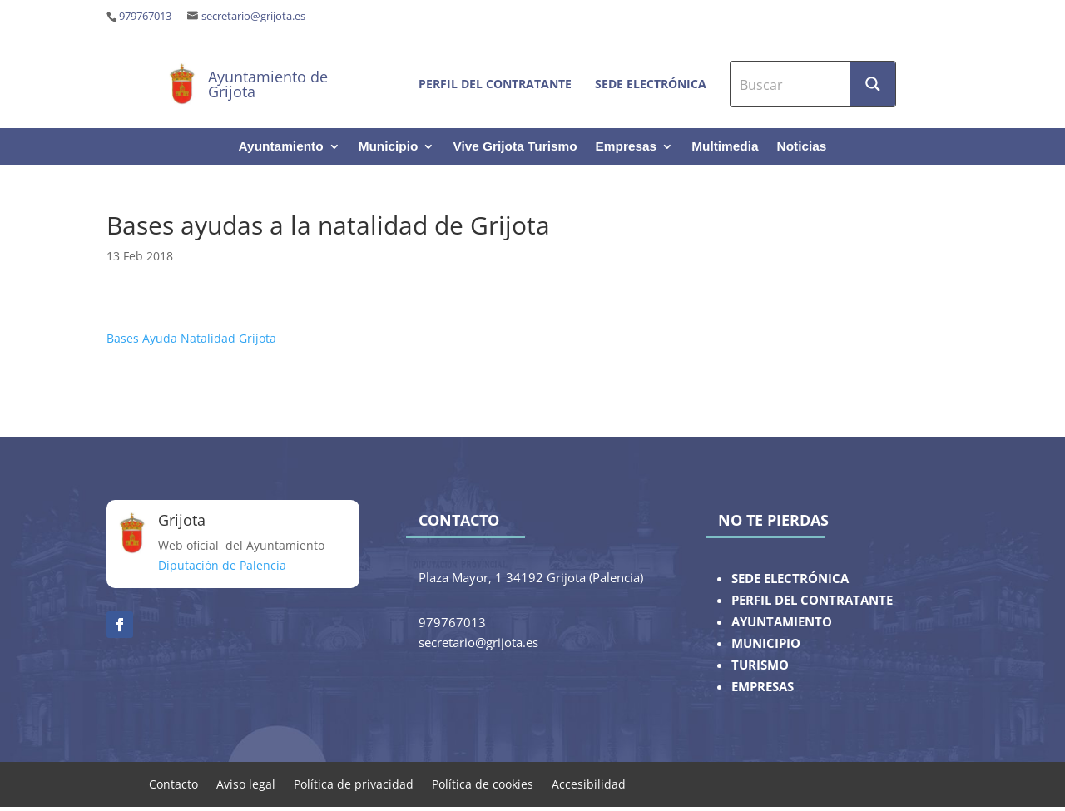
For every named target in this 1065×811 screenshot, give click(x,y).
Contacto (173, 783)
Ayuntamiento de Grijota (268, 84)
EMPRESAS (762, 686)
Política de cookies (482, 783)
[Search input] (791, 84)
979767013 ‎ (146, 16)
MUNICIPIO (765, 643)
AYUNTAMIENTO (781, 622)
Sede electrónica (650, 83)
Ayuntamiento (281, 147)
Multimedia (724, 147)
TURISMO (760, 665)
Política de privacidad (354, 783)
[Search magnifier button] (872, 84)
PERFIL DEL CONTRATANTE (812, 600)
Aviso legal (245, 783)
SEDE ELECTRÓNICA (790, 578)
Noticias (802, 147)
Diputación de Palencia (222, 565)
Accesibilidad (589, 783)
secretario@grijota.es (253, 16)
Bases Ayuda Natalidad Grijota (191, 338)
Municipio (389, 147)
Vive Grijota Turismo (515, 147)
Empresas (626, 147)
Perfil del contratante (495, 83)
